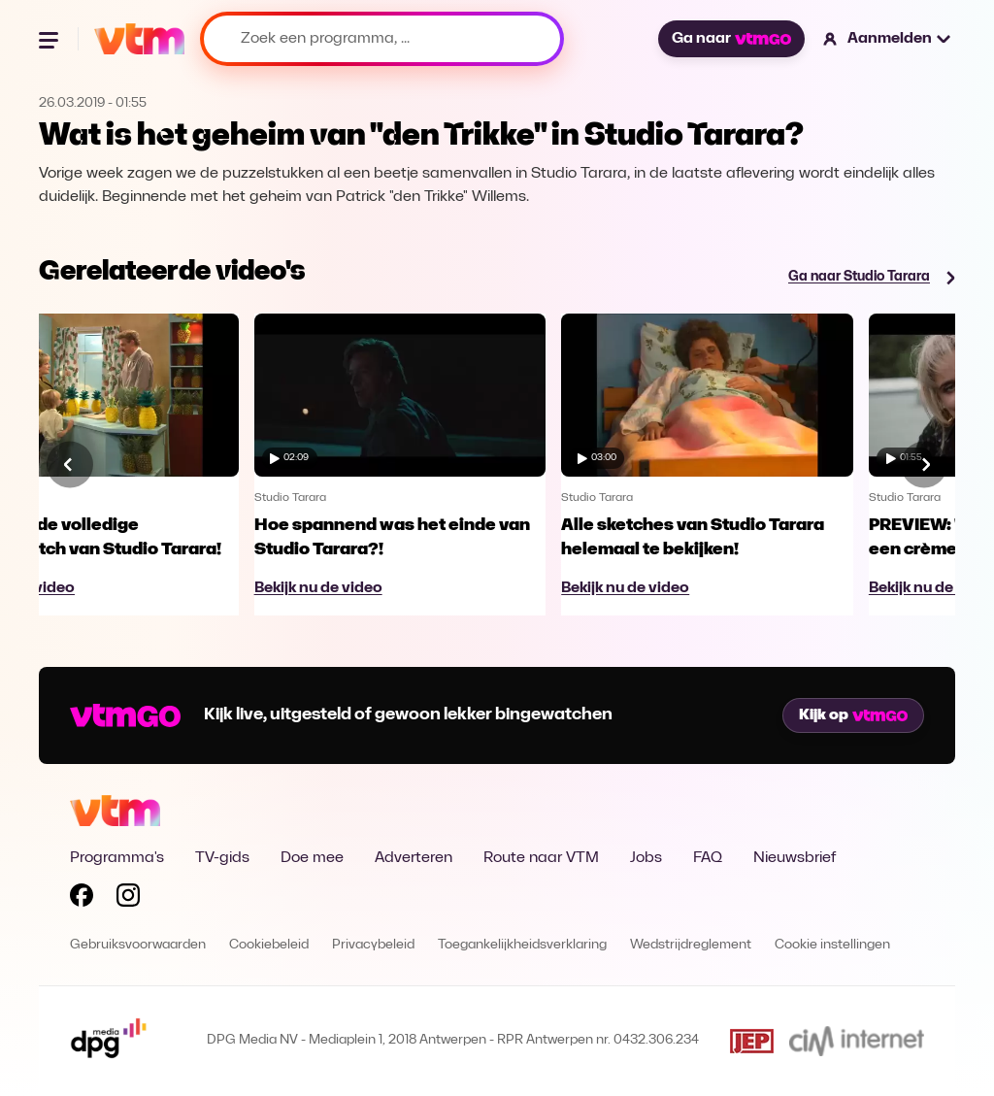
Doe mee (312, 858)
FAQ (707, 858)
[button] (887, 38)
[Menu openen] (50, 38)
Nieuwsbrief (794, 858)
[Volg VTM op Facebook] (81, 898)
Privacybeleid (373, 945)
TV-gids (222, 858)
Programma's (117, 858)
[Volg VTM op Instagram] (128, 898)
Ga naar (731, 39)
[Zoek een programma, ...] (382, 39)
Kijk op (853, 715)
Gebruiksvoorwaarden (138, 945)
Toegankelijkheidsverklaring (522, 945)
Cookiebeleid (269, 945)
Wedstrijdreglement (690, 945)
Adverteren (413, 858)
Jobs (646, 858)
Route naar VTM (541, 858)
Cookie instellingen (832, 945)
